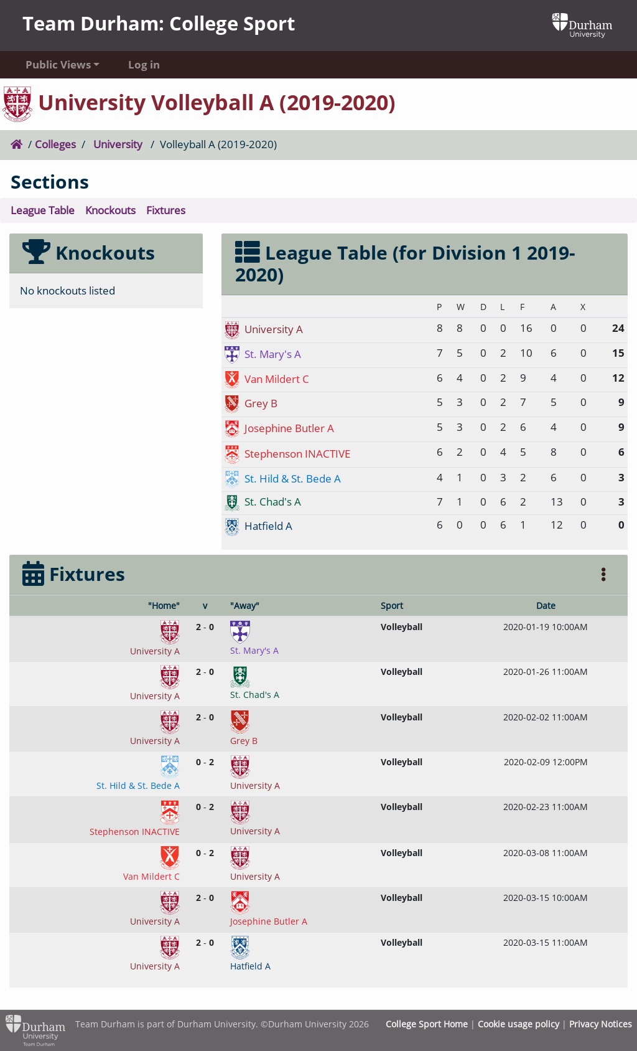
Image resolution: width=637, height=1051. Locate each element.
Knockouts (110, 210)
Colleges (55, 144)
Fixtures (165, 210)
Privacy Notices (600, 1024)
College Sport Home (427, 1024)
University (117, 144)
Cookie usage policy (518, 1024)
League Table (43, 210)
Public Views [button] (58, 64)
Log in (144, 64)
